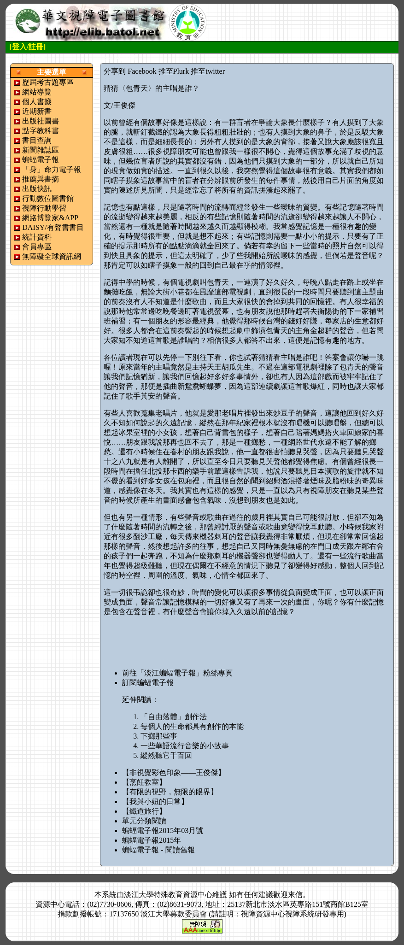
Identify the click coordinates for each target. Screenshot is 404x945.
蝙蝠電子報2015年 (151, 840)
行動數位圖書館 (48, 198)
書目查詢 (37, 140)
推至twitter (208, 71)
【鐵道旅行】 (144, 811)
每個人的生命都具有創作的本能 (192, 726)
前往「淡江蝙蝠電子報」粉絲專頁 (177, 673)
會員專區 (37, 247)
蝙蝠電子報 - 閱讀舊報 (158, 850)
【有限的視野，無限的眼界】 (170, 792)
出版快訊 (37, 189)
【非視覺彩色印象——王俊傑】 (173, 772)
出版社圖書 (40, 121)
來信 (295, 894)
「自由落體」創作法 (174, 717)
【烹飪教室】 (144, 782)
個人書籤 (37, 102)
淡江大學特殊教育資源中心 (168, 894)
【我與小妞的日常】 (155, 801)
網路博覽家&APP (50, 218)
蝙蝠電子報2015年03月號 (162, 830)
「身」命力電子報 (51, 169)
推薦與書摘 (40, 179)
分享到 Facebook (130, 71)
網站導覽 (37, 92)
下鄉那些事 (159, 736)
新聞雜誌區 (40, 150)
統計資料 (37, 237)
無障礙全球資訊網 (51, 256)
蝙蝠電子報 (40, 160)
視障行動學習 (44, 208)
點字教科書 (40, 131)
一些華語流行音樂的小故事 (185, 746)
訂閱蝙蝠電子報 (148, 683)
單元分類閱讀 (144, 821)
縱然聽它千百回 (166, 755)
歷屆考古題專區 (48, 82)
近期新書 (37, 111)
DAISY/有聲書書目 (52, 227)
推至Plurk (173, 71)
